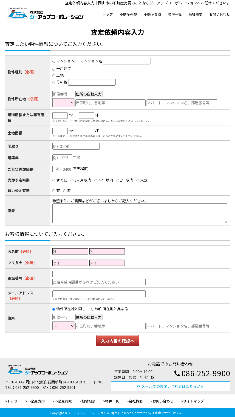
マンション (65, 61)
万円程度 (80, 168)
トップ (107, 14)
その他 (61, 81)
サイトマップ (193, 401)
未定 (144, 180)
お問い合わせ (219, 14)
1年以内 (126, 180)
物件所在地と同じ (71, 308)
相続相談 (88, 401)
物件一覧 (175, 14)
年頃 (76, 157)
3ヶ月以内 (82, 180)
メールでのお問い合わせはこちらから (170, 386)
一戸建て (63, 68)
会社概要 (195, 14)
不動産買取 (152, 14)
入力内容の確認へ (117, 341)
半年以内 (105, 180)
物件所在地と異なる (111, 308)
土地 (60, 75)
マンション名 (91, 61)
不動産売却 (128, 14)
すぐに (61, 180)
